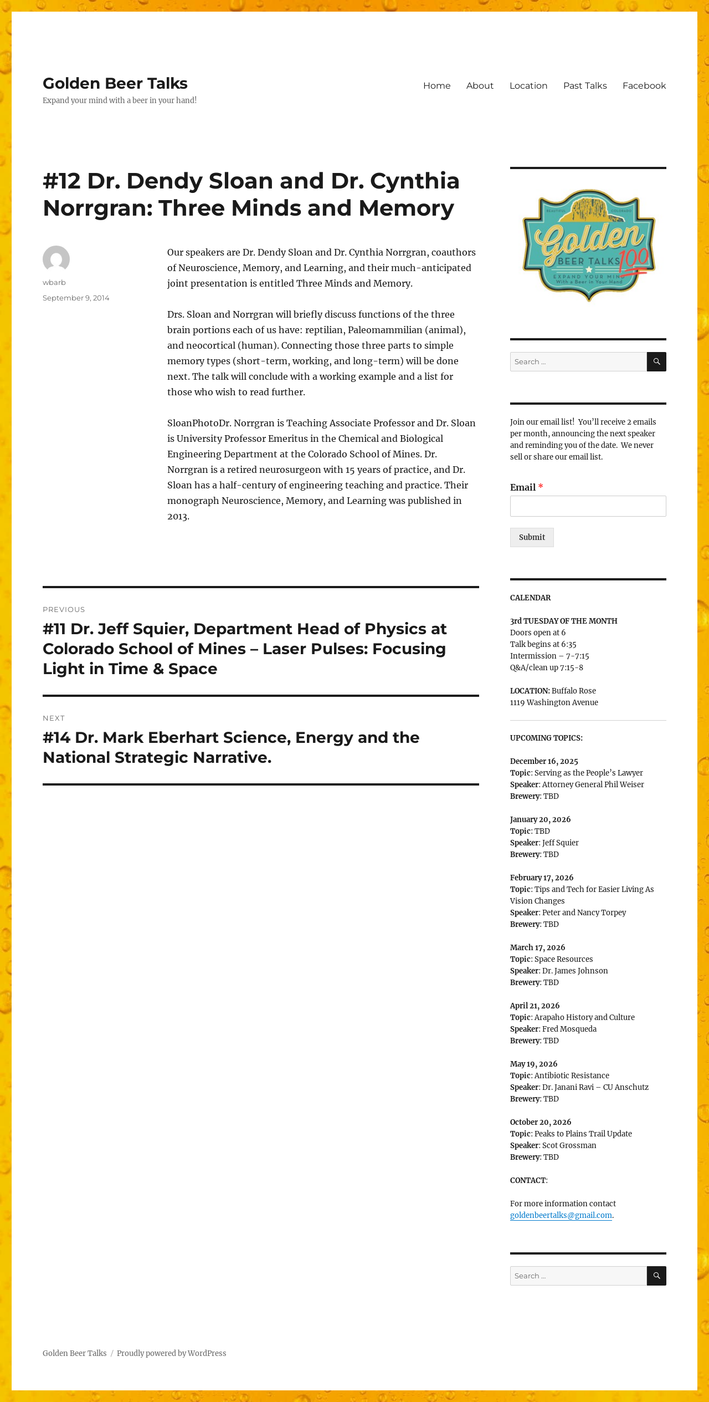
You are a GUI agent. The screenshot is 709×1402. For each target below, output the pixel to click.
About (480, 85)
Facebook (644, 85)
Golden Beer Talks (115, 83)
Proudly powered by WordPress (172, 1353)
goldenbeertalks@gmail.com (561, 1215)
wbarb (54, 282)
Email (526, 487)
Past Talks (585, 85)
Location (529, 85)
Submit (532, 537)
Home (437, 85)
